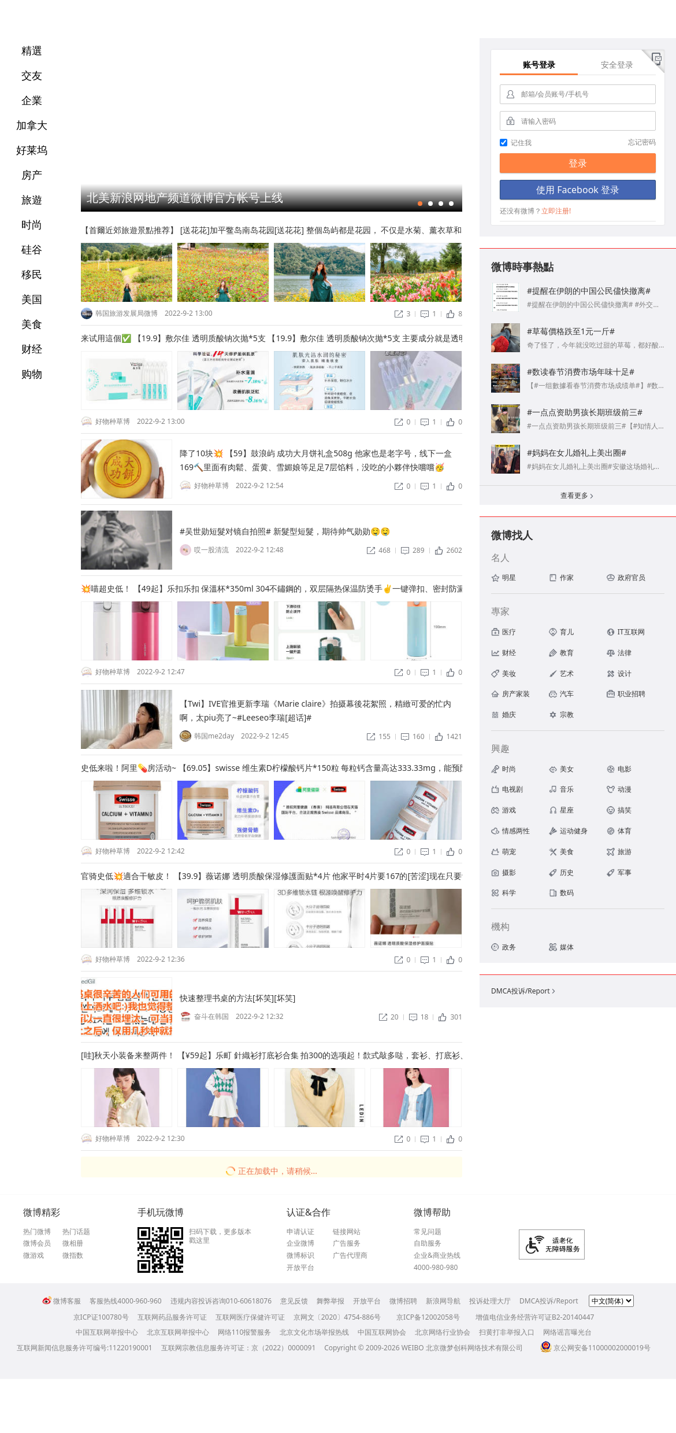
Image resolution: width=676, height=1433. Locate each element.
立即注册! (556, 211)
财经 (31, 349)
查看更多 (577, 496)
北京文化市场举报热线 (314, 1332)
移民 (31, 274)
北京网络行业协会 (442, 1332)
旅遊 (31, 199)
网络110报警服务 (245, 1332)
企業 (31, 100)
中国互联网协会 (382, 1332)
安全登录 (617, 64)
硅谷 (31, 249)
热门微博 (37, 1231)
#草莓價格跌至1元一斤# (571, 331)
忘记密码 (642, 142)
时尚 (31, 224)
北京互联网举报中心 (178, 1332)
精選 (31, 50)
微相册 (72, 1243)
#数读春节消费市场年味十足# (580, 371)
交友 (31, 75)
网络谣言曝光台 (567, 1332)
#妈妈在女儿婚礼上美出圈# (576, 452)
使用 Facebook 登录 (577, 189)
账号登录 (539, 64)
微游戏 (33, 1255)
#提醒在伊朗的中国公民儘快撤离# (589, 290)
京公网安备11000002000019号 (595, 1348)
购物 (31, 374)
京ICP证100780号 (101, 1317)
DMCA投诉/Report (524, 991)
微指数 (72, 1255)
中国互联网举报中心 (107, 1332)
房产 (31, 175)
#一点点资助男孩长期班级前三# (584, 412)
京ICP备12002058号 (428, 1317)
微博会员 (37, 1243)
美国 (31, 299)
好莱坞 (31, 150)
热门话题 (76, 1231)
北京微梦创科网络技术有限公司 (474, 1348)
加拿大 (31, 125)
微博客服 (61, 1301)
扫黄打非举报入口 (506, 1332)
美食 (31, 324)
